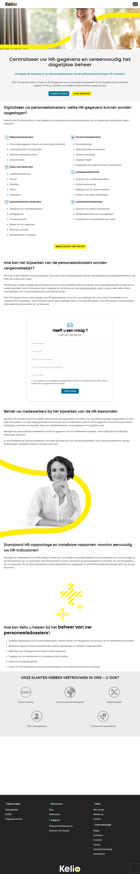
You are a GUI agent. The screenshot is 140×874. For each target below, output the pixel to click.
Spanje (96, 844)
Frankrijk (97, 839)
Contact (97, 818)
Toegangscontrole (13, 818)
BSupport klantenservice (60, 825)
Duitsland (98, 835)
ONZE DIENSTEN (82, 93)
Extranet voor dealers (59, 830)
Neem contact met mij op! (70, 246)
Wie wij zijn (98, 809)
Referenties (54, 814)
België (96, 830)
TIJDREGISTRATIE (59, 93)
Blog (51, 809)
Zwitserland (99, 853)
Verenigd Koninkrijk (102, 849)
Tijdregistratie (11, 809)
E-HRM (8, 814)
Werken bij (98, 814)
